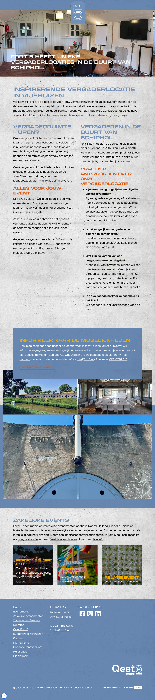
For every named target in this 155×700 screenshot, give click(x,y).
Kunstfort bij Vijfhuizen (28, 634)
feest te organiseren (63, 539)
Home (17, 607)
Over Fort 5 (20, 629)
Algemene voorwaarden (44, 687)
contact (25, 359)
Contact (18, 638)
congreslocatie (28, 539)
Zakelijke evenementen (28, 616)
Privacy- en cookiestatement (76, 687)
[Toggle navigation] (148, 5)
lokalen (31, 115)
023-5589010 (118, 359)
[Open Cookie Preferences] (4, 696)
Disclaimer (20, 656)
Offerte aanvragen (37, 367)
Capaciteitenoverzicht (27, 647)
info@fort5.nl (85, 359)
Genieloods (110, 110)
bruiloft (98, 539)
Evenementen (22, 611)
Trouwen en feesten (26, 620)
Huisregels (20, 651)
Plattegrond (21, 642)
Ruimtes (18, 625)
